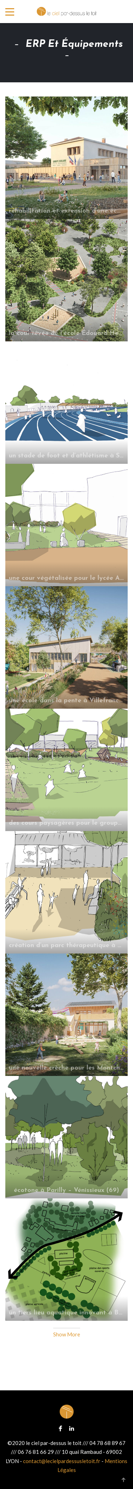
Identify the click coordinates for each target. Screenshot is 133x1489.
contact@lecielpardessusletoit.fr (61, 1461)
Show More (66, 1334)
